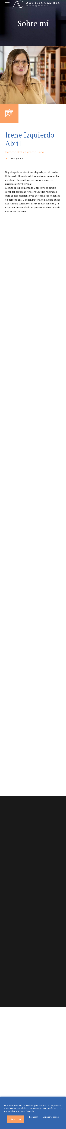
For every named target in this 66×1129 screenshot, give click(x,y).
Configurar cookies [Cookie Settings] (51, 1117)
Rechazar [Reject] (33, 1117)
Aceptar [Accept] (15, 1119)
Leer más (30, 1111)
